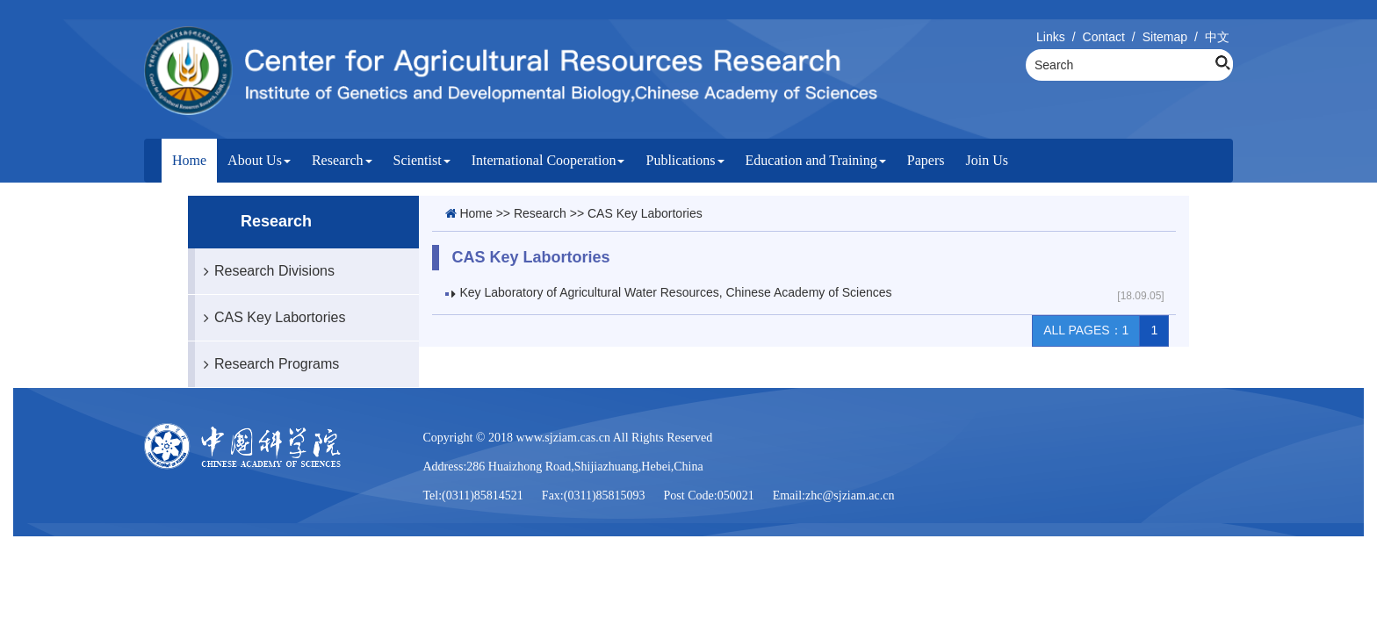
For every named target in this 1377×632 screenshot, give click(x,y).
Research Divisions (265, 271)
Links (1050, 37)
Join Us (986, 160)
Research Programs (267, 364)
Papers (926, 160)
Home (189, 160)
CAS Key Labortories (270, 318)
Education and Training (816, 160)
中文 (1217, 37)
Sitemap (1165, 37)
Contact (1104, 37)
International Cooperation (548, 160)
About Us (259, 160)
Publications (684, 160)
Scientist (422, 160)
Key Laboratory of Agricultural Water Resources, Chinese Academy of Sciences (676, 292)
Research (342, 160)
